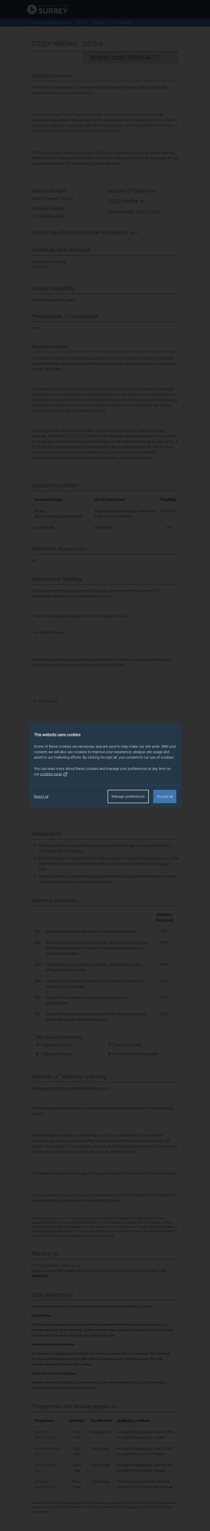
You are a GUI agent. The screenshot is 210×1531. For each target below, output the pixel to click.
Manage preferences (128, 796)
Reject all (41, 796)
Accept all (165, 796)
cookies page (54, 774)
